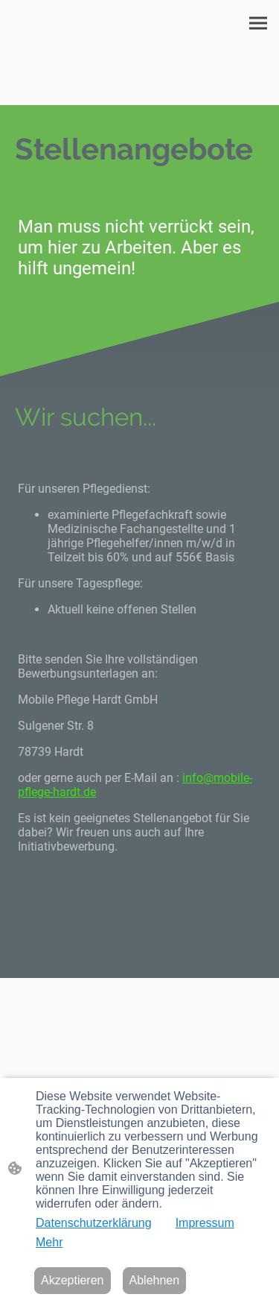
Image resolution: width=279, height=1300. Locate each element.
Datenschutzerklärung (94, 1223)
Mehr (49, 1242)
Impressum (205, 1223)
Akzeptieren (72, 1280)
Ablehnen (154, 1280)
